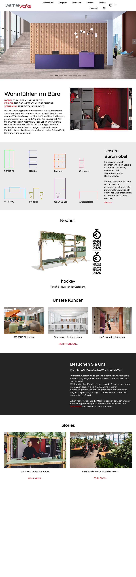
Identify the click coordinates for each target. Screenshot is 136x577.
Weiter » (108, 202)
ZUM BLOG (100, 478)
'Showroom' (76, 406)
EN (104, 8)
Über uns (76, 2)
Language (124, 5)
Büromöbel (48, 2)
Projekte (63, 2)
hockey (68, 281)
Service (90, 2)
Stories (102, 2)
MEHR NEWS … (35, 478)
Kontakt (93, 8)
